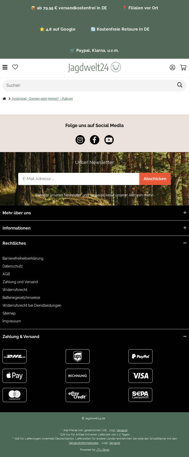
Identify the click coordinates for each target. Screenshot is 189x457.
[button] (172, 67)
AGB (6, 274)
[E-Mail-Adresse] (79, 179)
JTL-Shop (102, 449)
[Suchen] (88, 85)
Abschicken (155, 178)
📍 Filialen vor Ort (140, 8)
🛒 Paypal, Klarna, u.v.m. (94, 50)
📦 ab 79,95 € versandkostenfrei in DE (69, 8)
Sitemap (9, 313)
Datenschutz (13, 266)
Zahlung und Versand (20, 282)
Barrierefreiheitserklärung (23, 258)
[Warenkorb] (183, 67)
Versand (122, 430)
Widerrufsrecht (15, 290)
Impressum (12, 321)
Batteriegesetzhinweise (21, 298)
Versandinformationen (84, 443)
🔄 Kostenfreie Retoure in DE (120, 29)
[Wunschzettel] (15, 67)
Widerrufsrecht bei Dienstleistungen (32, 305)
